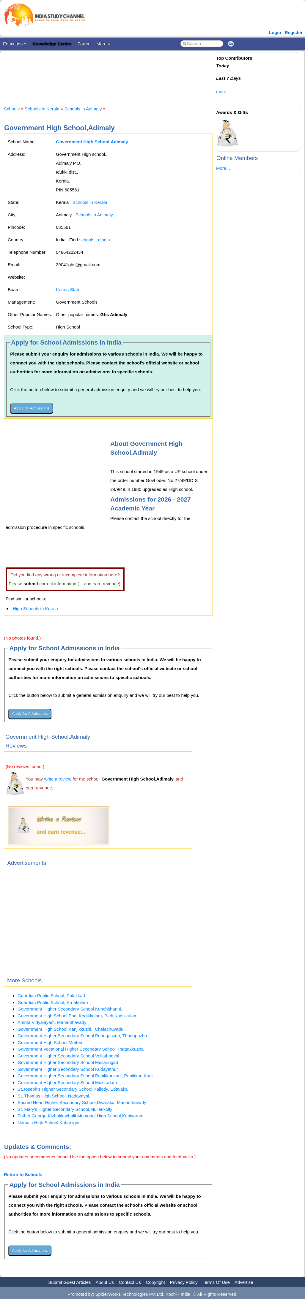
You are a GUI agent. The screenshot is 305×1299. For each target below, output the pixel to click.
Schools (12, 108)
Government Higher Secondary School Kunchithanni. (70, 1008)
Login (275, 32)
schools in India (94, 239)
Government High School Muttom (51, 1042)
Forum (84, 43)
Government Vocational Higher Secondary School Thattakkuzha (81, 1048)
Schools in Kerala (42, 108)
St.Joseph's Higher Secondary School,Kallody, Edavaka (73, 1089)
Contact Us (130, 1282)
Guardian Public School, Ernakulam (53, 1002)
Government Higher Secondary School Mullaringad (68, 1062)
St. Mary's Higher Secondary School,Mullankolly (65, 1109)
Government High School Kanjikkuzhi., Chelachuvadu (70, 1029)
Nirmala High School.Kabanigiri (48, 1122)
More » (103, 43)
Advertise (244, 1282)
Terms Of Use (216, 1282)
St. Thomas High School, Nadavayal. (54, 1095)
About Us (104, 1282)
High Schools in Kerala (35, 608)
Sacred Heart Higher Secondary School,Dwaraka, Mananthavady (82, 1102)
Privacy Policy (184, 1282)
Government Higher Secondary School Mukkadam (67, 1082)
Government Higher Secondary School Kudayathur (68, 1069)
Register (294, 32)
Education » (14, 43)
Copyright (155, 1282)
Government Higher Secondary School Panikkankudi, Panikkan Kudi (85, 1075)
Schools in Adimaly (83, 108)
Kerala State (68, 289)
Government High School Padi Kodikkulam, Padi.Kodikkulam (78, 1015)
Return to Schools (23, 1174)
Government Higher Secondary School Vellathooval (68, 1055)
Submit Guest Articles (69, 1282)
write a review (57, 778)
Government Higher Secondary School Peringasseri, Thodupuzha (82, 1035)
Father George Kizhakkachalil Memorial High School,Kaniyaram (81, 1115)
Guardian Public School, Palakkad (51, 995)
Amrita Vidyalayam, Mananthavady (52, 1022)
